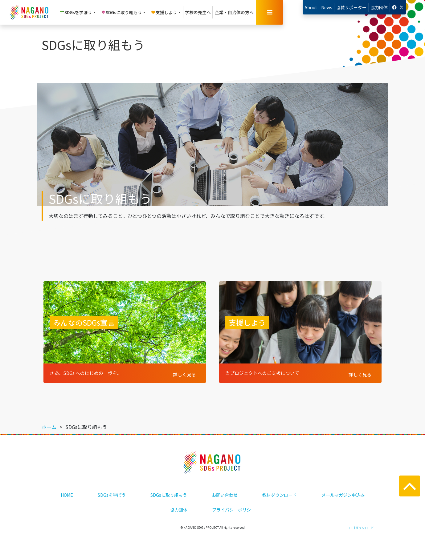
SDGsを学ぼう (112, 490)
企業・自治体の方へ (234, 12)
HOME (67, 490)
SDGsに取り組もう (168, 490)
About (310, 7)
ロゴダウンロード (361, 522)
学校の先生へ (198, 12)
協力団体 (379, 7)
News (326, 7)
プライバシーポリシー (233, 504)
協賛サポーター (351, 7)
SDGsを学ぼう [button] (75, 12)
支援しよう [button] (164, 12)
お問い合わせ (225, 490)
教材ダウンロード (279, 490)
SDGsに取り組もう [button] (121, 12)
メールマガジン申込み (343, 490)
